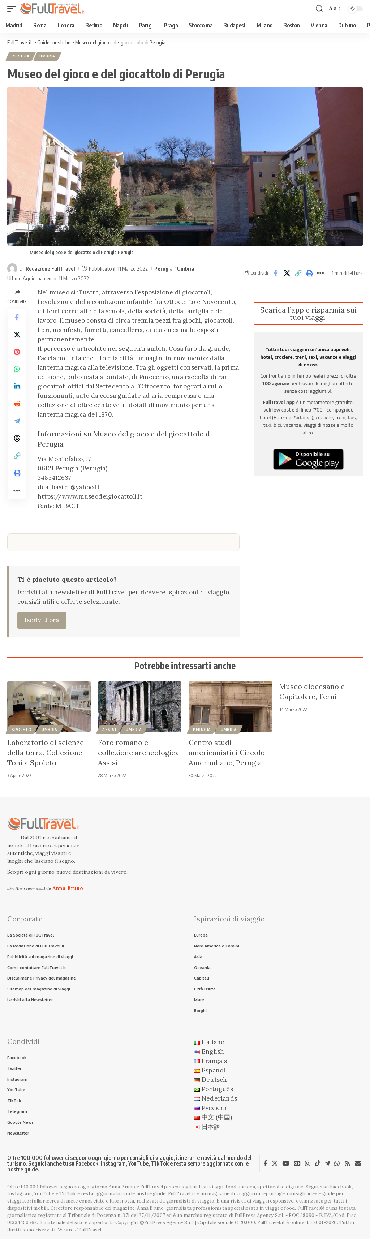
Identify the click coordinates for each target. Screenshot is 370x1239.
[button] (13, 8)
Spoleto (22, 729)
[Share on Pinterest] (17, 352)
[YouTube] (285, 1163)
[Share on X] (287, 273)
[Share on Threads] (17, 439)
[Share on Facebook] (276, 273)
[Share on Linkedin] (17, 387)
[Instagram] (307, 1163)
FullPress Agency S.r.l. (259, 1216)
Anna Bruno (67, 888)
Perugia (21, 56)
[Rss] (347, 1163)
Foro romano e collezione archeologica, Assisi (139, 752)
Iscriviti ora (42, 620)
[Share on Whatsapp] (17, 369)
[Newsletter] (358, 1164)
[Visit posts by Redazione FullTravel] (12, 268)
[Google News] (297, 1163)
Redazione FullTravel (50, 268)
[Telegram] (327, 1163)
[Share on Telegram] (17, 421)
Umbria (47, 56)
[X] (275, 1163)
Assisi (109, 729)
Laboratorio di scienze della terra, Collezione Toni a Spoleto (45, 752)
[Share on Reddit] (17, 404)
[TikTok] (317, 1163)
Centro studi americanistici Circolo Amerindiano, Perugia (227, 752)
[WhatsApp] (336, 1163)
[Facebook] (265, 1163)
